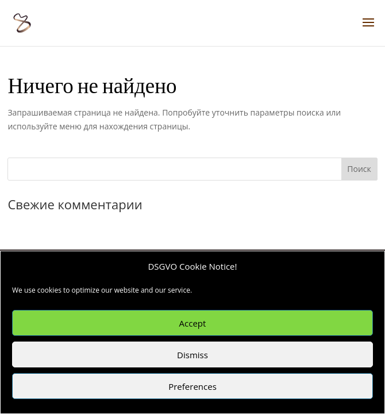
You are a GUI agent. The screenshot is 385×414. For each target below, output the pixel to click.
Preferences (192, 386)
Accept (192, 323)
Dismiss (192, 355)
